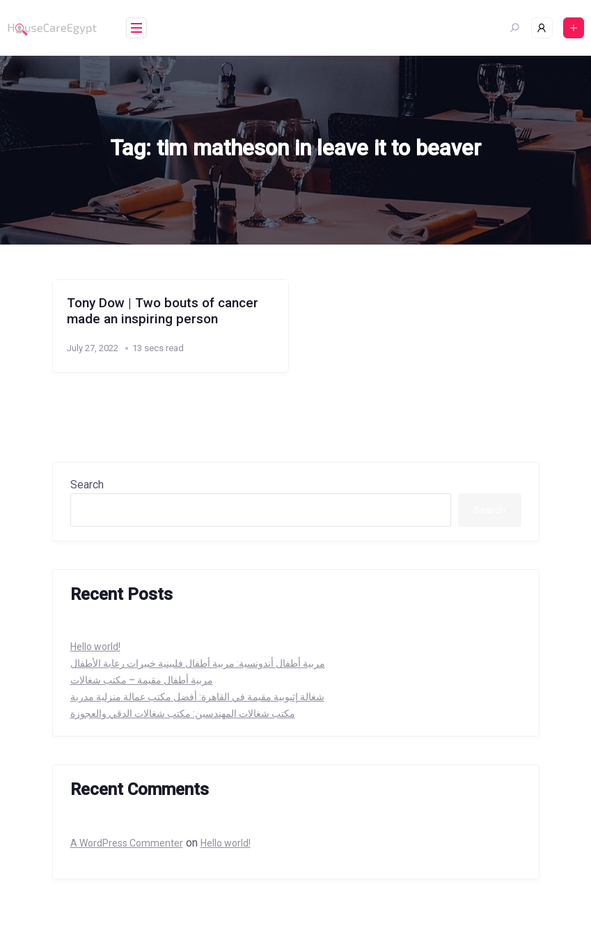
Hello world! (95, 646)
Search (87, 484)
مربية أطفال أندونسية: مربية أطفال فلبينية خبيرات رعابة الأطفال (197, 663)
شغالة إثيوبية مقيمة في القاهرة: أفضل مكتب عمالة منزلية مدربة (197, 696)
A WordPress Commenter (126, 843)
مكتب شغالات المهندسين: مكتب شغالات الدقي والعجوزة (182, 713)
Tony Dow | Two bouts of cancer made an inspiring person (162, 311)
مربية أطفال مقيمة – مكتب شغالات (141, 680)
